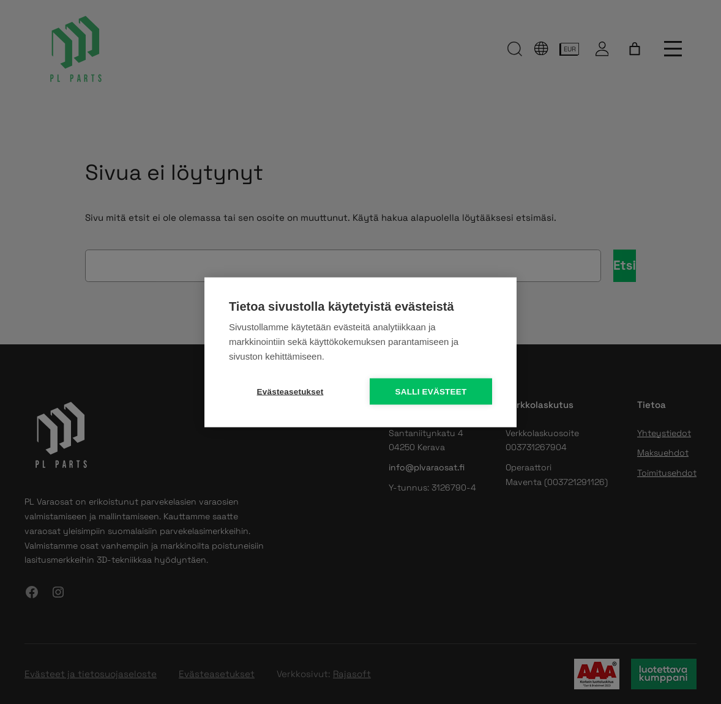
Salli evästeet (431, 391)
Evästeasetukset (290, 391)
